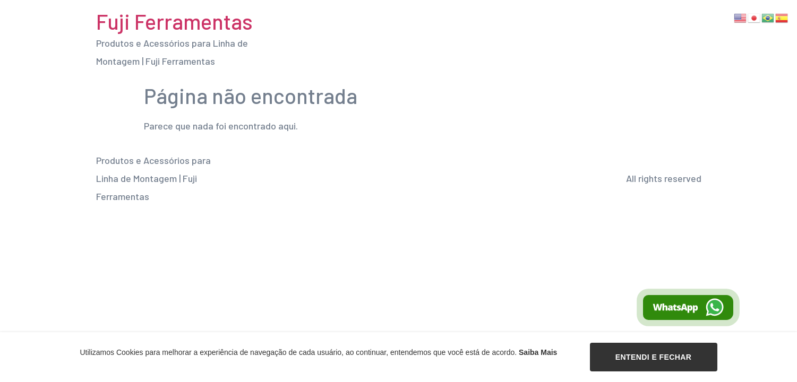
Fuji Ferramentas (174, 21)
